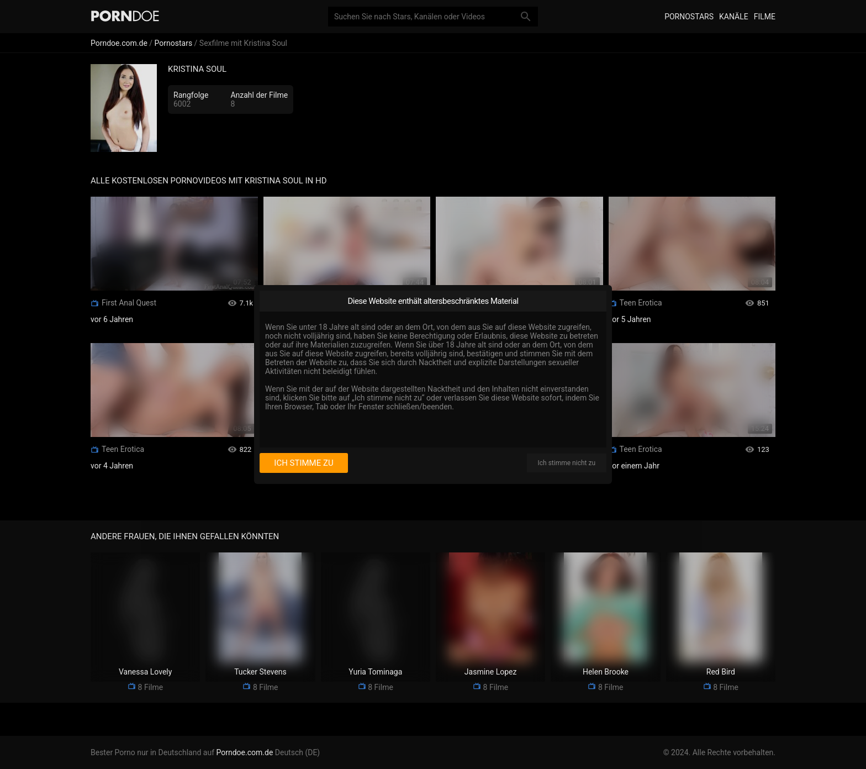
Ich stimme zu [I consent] (303, 463)
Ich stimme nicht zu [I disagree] (566, 463)
